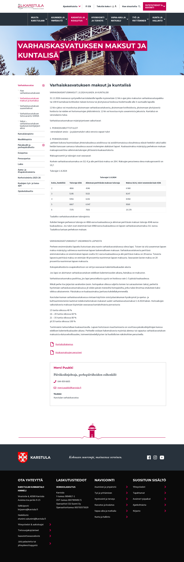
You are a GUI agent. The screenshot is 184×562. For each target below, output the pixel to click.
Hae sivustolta (129, 6)
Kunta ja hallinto (158, 19)
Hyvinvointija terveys (97, 19)
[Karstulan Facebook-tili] (149, 457)
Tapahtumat (139, 492)
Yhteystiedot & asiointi (154, 6)
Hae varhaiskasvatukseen (30, 91)
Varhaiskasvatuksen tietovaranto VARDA (29, 114)
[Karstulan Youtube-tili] (162, 457)
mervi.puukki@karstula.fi (69, 387)
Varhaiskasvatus (26, 85)
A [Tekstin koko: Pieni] (110, 6)
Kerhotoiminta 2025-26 (29, 177)
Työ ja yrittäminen (139, 19)
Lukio (20, 164)
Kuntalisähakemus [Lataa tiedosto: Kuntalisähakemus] (64, 344)
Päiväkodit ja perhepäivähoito (26, 146)
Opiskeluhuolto (25, 191)
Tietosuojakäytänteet (28, 530)
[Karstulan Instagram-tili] (155, 457)
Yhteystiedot (139, 486)
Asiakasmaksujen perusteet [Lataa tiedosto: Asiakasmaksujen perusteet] (68, 352)
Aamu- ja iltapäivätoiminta (26, 171)
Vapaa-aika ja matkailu (118, 19)
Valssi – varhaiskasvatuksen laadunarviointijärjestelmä (30, 125)
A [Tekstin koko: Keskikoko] (113, 6)
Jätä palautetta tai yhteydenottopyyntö (28, 543)
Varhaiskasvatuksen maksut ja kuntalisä (29, 99)
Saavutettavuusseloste (29, 536)
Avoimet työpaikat (142, 498)
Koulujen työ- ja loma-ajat (28, 184)
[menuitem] (71, 6)
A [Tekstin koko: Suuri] (115, 6)
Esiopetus (23, 152)
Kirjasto (136, 510)
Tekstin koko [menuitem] (106, 6)
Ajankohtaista (70, 6)
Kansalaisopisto (25, 133)
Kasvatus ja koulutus (78, 19)
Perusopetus (24, 158)
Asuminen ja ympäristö (58, 19)
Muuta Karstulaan (37, 19)
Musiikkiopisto (25, 139)
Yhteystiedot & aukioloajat (31, 524)
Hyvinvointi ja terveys (105, 498)
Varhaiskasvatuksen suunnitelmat (29, 107)
